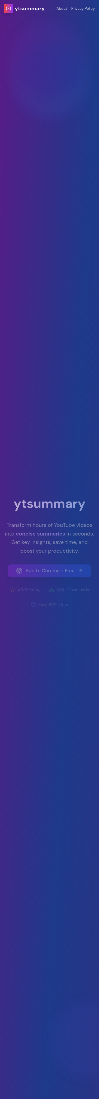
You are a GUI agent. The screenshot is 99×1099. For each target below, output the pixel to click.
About (61, 8)
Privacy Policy (83, 8)
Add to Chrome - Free (49, 573)
